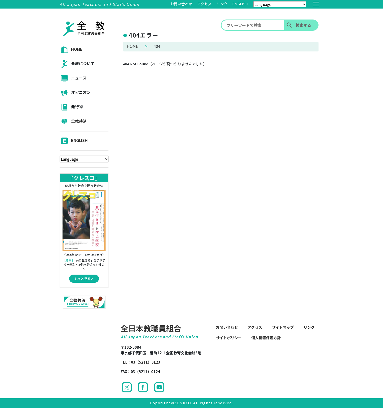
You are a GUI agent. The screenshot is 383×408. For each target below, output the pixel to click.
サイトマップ (283, 327)
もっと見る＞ (84, 278)
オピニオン (75, 93)
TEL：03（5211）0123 (140, 362)
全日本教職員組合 (151, 328)
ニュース (73, 78)
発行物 (71, 107)
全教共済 (73, 121)
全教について (77, 64)
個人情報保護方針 (266, 337)
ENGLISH (240, 3)
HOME (71, 49)
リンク (221, 3)
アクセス (204, 3)
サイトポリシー (229, 337)
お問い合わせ (181, 3)
